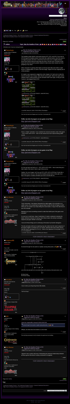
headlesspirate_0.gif (26, 93)
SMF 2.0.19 (28, 400)
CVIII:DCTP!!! (40, 236)
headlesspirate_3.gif (26, 178)
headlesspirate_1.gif (26, 106)
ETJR (35, 236)
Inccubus (9, 279)
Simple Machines (41, 400)
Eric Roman (9, 197)
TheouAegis (10, 50)
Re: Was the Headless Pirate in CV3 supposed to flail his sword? (33, 126)
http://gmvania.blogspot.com (30, 121)
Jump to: (45, 390)
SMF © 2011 (34, 400)
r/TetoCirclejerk (50, 236)
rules (65, 20)
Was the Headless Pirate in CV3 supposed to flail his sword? (31, 50)
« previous (61, 39)
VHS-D (45, 236)
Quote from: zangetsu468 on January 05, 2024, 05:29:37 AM (34, 322)
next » (65, 39)
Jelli (7, 316)
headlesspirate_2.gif (26, 137)
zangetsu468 (10, 240)
